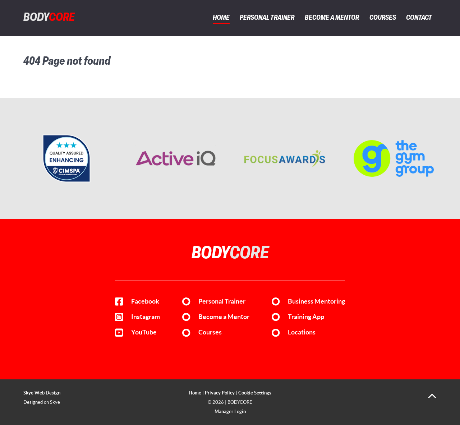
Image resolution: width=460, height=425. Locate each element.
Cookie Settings (254, 393)
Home (195, 393)
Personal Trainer (221, 301)
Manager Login (230, 411)
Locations (302, 332)
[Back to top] (432, 398)
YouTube (144, 332)
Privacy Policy (220, 393)
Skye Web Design (41, 393)
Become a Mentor (223, 316)
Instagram (145, 316)
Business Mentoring (316, 301)
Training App (306, 316)
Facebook (145, 301)
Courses (210, 332)
